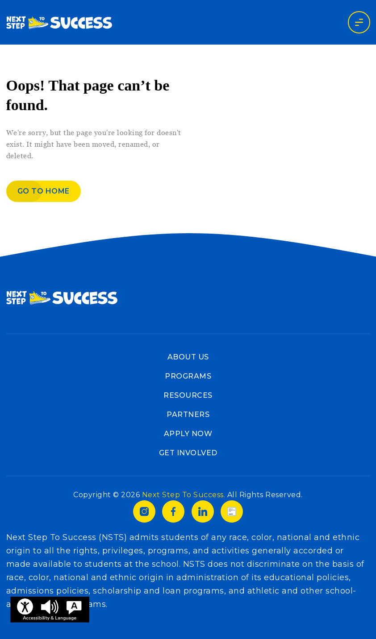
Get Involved (188, 453)
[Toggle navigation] (359, 22)
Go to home (43, 191)
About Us (188, 357)
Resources (188, 395)
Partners (188, 414)
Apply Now (188, 433)
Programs (188, 376)
